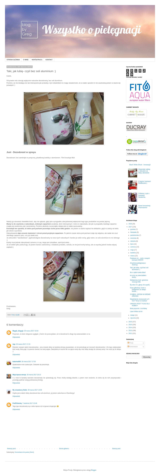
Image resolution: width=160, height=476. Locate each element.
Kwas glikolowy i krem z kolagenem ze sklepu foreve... (138, 289)
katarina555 (16, 361)
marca (132, 256)
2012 (130, 333)
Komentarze (133, 347)
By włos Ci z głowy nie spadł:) (140, 285)
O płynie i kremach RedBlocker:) (144, 182)
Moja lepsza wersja (19, 375)
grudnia (133, 229)
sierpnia (133, 241)
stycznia (133, 318)
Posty (130, 343)
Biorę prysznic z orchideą (138, 308)
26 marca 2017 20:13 (34, 375)
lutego (132, 315)
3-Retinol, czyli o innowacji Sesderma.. (143, 195)
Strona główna (64, 448)
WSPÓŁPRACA (37, 60)
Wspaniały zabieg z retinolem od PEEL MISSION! (144, 171)
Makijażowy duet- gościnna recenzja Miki (139, 281)
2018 (130, 224)
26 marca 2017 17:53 (29, 361)
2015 (130, 325)
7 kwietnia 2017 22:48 (29, 403)
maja (132, 250)
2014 (130, 327)
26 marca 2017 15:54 (31, 331)
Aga (13, 344)
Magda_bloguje (17, 331)
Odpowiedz (16, 337)
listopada (133, 232)
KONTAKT (49, 60)
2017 (130, 227)
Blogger (93, 470)
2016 (130, 322)
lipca (132, 244)
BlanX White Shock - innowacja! (140, 165)
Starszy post (116, 448)
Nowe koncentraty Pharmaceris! (144, 206)
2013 (130, 330)
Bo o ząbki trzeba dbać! (138, 272)
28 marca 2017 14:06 (35, 390)
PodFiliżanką (17, 403)
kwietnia (133, 253)
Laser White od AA (136, 311)
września (133, 238)
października (134, 235)
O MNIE (25, 60)
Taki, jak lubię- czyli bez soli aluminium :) (139, 268)
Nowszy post (11, 448)
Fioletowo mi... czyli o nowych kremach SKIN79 (140, 259)
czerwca (133, 247)
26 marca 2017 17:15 (23, 344)
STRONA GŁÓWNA (13, 60)
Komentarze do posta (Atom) (24, 452)
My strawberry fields (19, 390)
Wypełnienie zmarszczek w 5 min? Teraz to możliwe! (139, 300)
